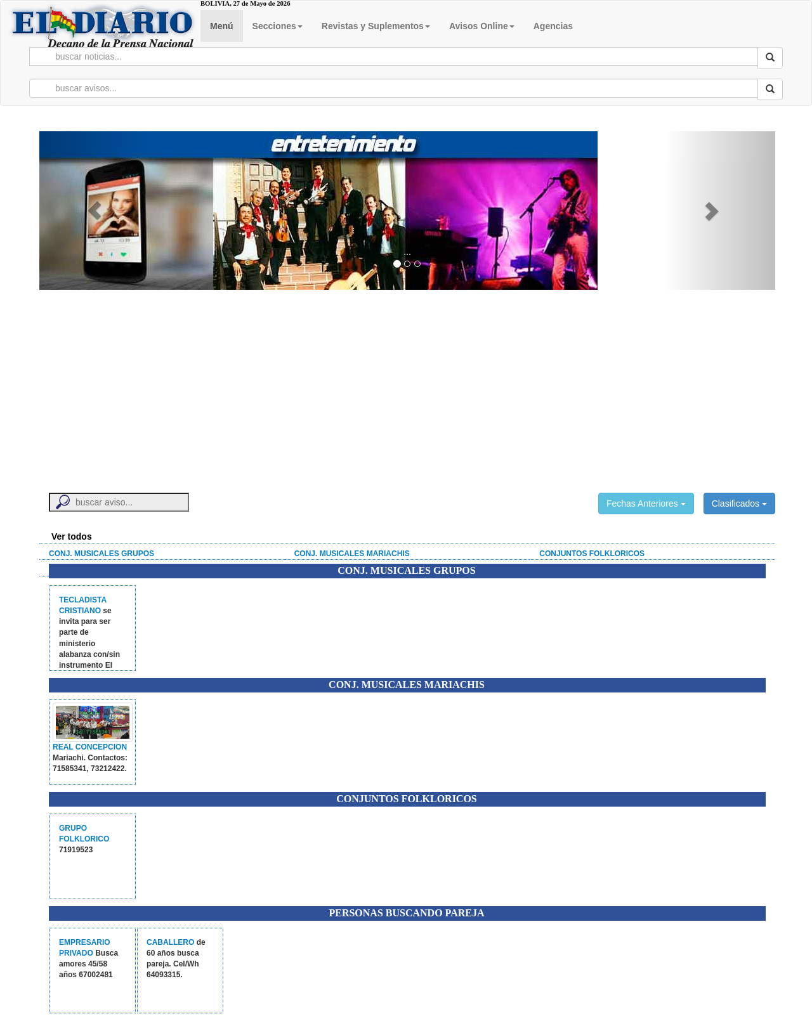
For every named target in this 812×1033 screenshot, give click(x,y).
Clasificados (739, 503)
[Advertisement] (407, 385)
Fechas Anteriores (646, 503)
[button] (94, 210)
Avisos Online (481, 26)
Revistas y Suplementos (376, 26)
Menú (221, 26)
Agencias (553, 26)
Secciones (277, 26)
